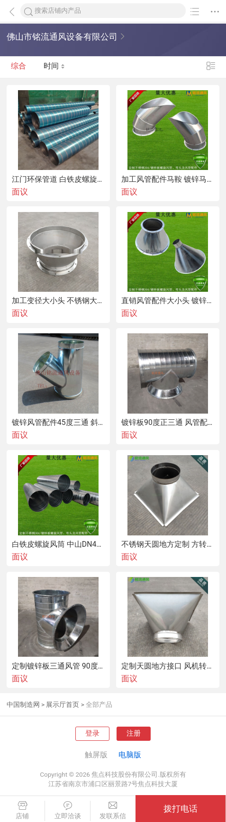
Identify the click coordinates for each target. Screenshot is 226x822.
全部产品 (99, 704)
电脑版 (129, 754)
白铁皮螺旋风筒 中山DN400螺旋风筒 (58, 544)
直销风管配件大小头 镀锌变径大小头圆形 (167, 301)
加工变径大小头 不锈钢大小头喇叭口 (58, 301)
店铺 (22, 810)
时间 (54, 67)
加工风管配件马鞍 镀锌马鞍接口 (167, 179)
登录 (92, 733)
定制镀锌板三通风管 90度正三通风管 (58, 666)
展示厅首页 (62, 704)
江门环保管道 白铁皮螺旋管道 (58, 179)
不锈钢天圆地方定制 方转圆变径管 (167, 544)
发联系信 (113, 810)
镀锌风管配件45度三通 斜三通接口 (58, 422)
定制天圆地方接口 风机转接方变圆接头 (167, 666)
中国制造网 (23, 704)
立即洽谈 (67, 810)
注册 (134, 733)
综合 (18, 67)
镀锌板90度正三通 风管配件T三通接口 (167, 422)
